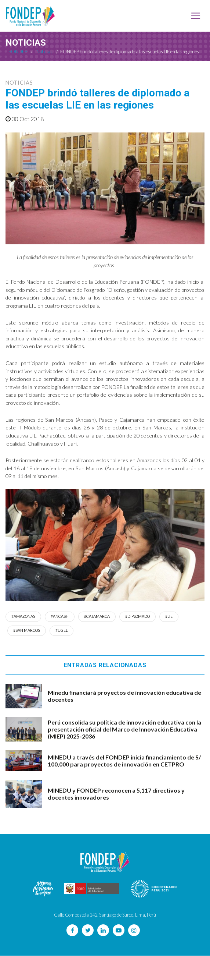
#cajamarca (97, 616)
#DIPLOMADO (138, 616)
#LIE (170, 616)
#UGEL (62, 630)
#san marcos (26, 630)
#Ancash (60, 616)
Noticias (19, 82)
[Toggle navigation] (196, 16)
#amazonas (23, 616)
